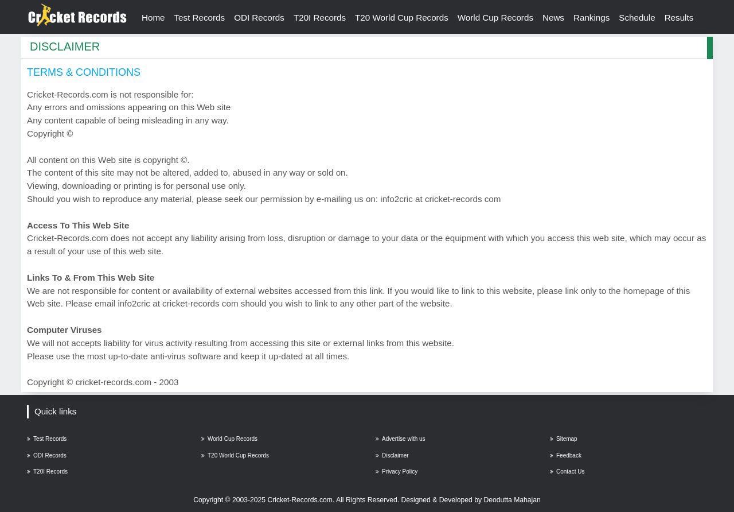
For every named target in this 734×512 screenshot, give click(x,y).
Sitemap (563, 439)
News (553, 17)
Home (153, 17)
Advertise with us (400, 439)
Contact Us (567, 471)
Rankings (591, 17)
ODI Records (259, 17)
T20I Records (320, 17)
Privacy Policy (396, 471)
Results (679, 17)
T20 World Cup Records (401, 17)
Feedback (565, 455)
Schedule (637, 17)
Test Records (199, 17)
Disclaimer (392, 455)
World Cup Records (495, 17)
